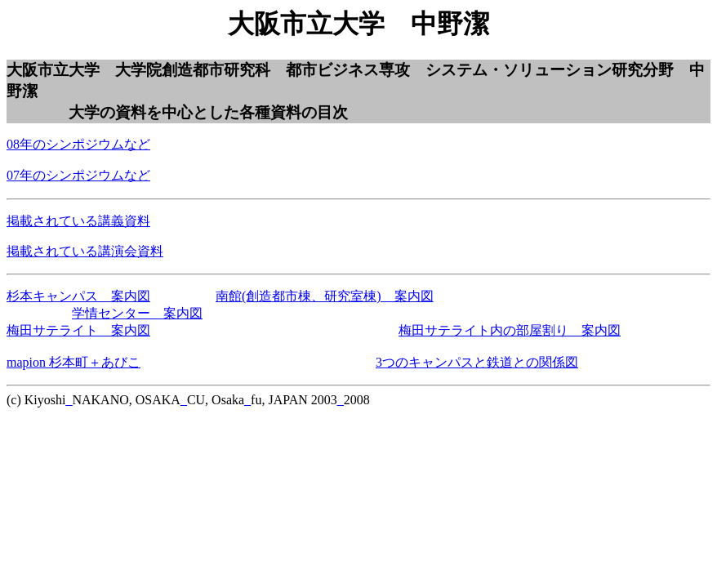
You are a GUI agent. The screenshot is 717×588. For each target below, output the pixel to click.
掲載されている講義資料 (78, 221)
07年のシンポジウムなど (78, 175)
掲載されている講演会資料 (85, 251)
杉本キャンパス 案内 (72, 296)
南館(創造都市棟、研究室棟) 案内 (318, 296)
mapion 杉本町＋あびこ (73, 362)
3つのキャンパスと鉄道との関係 (470, 362)
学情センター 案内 (130, 313)
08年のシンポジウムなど (78, 144)
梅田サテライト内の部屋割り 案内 (503, 330)
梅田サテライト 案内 (72, 330)
